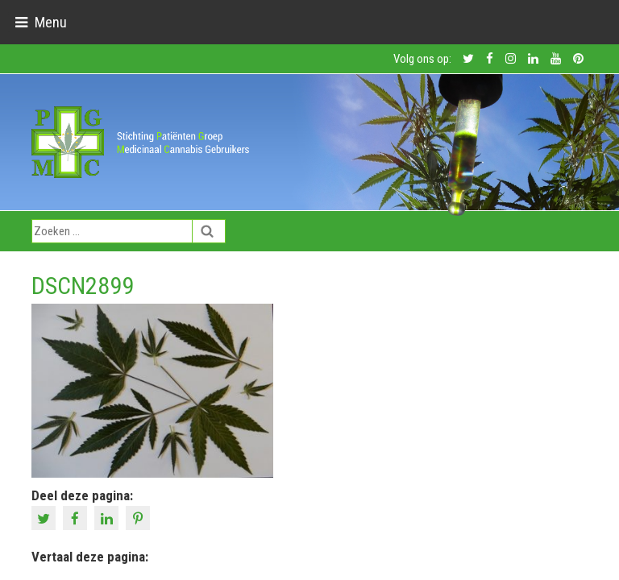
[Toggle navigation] (40, 22)
